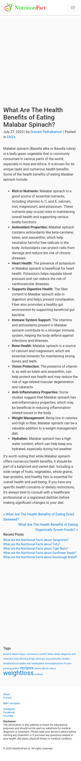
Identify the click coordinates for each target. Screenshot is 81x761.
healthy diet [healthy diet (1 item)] (25, 663)
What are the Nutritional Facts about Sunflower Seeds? (39, 553)
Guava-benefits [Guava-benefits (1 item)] (53, 658)
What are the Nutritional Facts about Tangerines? (36, 540)
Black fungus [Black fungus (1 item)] (18, 654)
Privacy (7, 697)
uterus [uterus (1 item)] (52, 668)
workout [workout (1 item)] (39, 674)
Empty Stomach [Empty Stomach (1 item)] (37, 658)
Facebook (8, 712)
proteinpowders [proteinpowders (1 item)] (11, 668)
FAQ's (11, 137)
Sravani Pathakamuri (46, 132)
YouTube (8, 715)
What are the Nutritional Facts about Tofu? (31, 544)
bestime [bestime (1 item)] (7, 654)
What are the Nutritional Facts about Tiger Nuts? (35, 548)
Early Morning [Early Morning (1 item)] (21, 658)
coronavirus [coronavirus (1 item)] (32, 654)
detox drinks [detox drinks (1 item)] (54, 654)
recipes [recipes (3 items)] (26, 667)
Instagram (9, 709)
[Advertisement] (40, 57)
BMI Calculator (11, 703)
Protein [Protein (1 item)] (67, 663)
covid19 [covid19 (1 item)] (43, 654)
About (6, 694)
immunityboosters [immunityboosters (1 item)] (54, 663)
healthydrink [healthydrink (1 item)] (38, 663)
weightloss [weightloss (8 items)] (18, 673)
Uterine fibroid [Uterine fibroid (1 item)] (41, 668)
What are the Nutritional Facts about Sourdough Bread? (40, 557)
